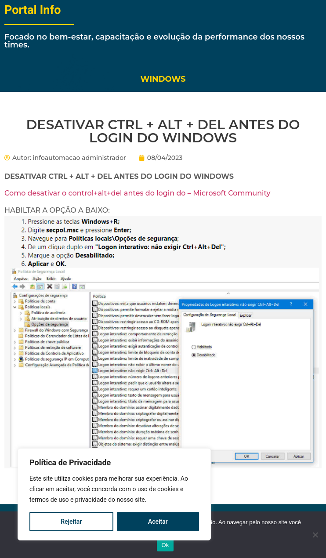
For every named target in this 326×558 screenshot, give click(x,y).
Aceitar (158, 521)
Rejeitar (71, 521)
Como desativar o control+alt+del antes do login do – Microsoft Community (137, 193)
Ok (165, 545)
